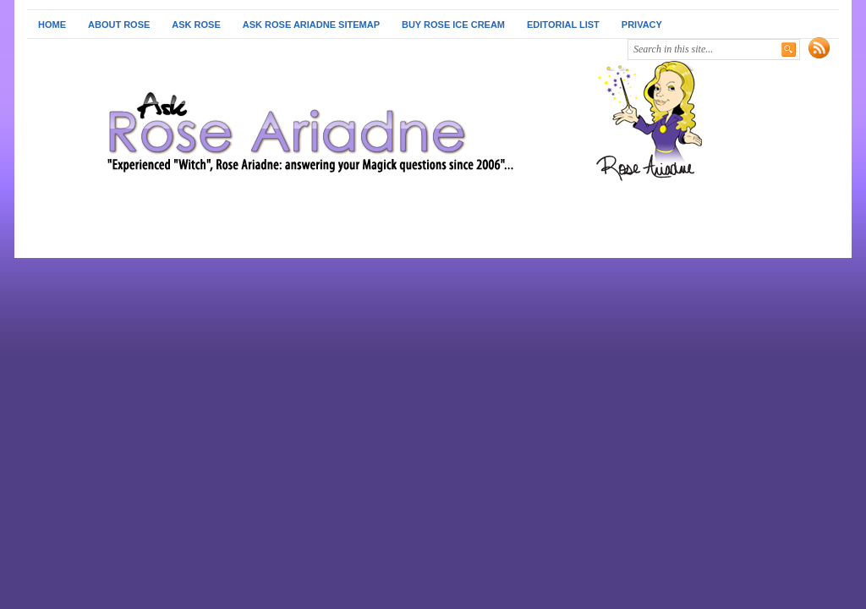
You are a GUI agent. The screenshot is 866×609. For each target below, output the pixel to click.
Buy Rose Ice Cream (453, 24)
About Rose (119, 24)
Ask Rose (196, 24)
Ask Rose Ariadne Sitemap (311, 24)
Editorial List (563, 24)
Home (52, 24)
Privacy (642, 24)
